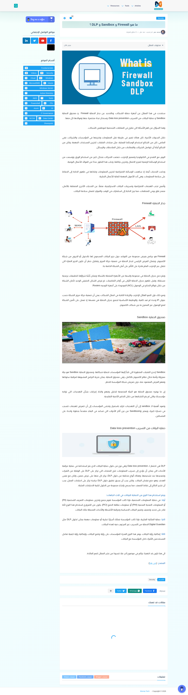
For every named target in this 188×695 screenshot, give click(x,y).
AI (47, 108)
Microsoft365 (32, 83)
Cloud (30, 78)
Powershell (32, 103)
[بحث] (16, 6)
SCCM (30, 118)
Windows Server (39, 88)
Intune (48, 83)
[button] (150, 591)
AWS (31, 98)
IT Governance (39, 113)
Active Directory (39, 93)
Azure (32, 108)
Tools (127, 6)
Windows (46, 78)
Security (161, 18)
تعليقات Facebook (85, 677)
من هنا (152, 563)
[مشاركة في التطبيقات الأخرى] (111, 591)
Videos (31, 73)
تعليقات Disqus (69, 677)
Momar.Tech (144, 691)
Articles (138, 6)
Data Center (46, 118)
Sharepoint (39, 123)
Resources (114, 6)
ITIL (48, 103)
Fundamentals (39, 68)
